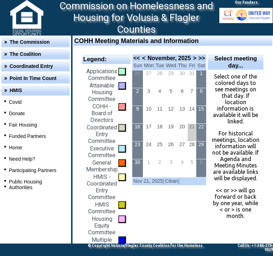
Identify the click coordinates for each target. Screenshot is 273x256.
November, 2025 (169, 58)
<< (136, 58)
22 (201, 126)
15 (201, 109)
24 (149, 144)
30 (182, 73)
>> (201, 58)
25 (160, 144)
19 (171, 126)
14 (192, 109)
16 (137, 126)
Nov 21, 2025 (148, 181)
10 (149, 109)
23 (137, 144)
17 (149, 126)
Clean (171, 181)
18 (160, 126)
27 (149, 73)
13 (182, 109)
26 (137, 73)
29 (171, 73)
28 (160, 73)
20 (182, 126)
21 (192, 126)
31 (192, 73)
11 (160, 109)
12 (171, 109)
